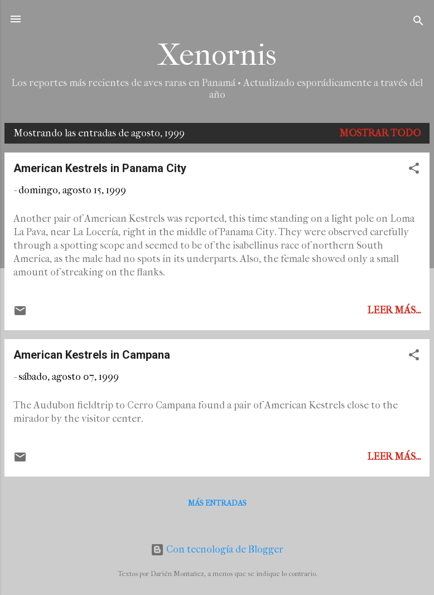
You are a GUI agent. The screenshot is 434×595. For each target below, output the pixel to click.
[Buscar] (418, 23)
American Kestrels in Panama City (99, 168)
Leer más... (394, 310)
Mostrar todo (380, 133)
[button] (414, 170)
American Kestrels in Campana (91, 354)
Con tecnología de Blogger (217, 549)
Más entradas (217, 503)
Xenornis (217, 55)
